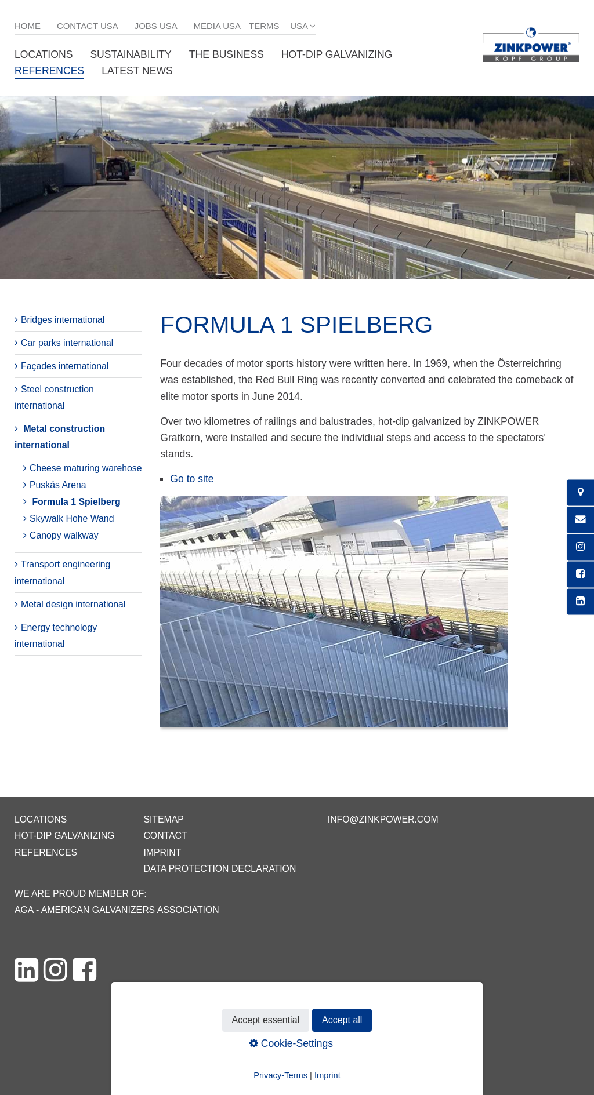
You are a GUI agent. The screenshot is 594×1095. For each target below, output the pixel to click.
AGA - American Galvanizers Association (117, 910)
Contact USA (87, 26)
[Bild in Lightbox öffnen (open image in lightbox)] (334, 617)
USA (299, 26)
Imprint (162, 852)
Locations (44, 54)
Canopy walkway (64, 535)
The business (226, 54)
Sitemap (163, 819)
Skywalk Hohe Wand (72, 518)
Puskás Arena (58, 485)
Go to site (191, 479)
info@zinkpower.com (383, 819)
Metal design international (73, 604)
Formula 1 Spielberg (76, 502)
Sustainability (130, 54)
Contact (165, 836)
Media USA (217, 26)
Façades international (64, 366)
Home (28, 26)
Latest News (137, 71)
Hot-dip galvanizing (337, 54)
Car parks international (67, 343)
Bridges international (62, 320)
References (49, 71)
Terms (264, 26)
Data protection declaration (219, 869)
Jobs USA (156, 26)
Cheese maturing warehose (86, 468)
